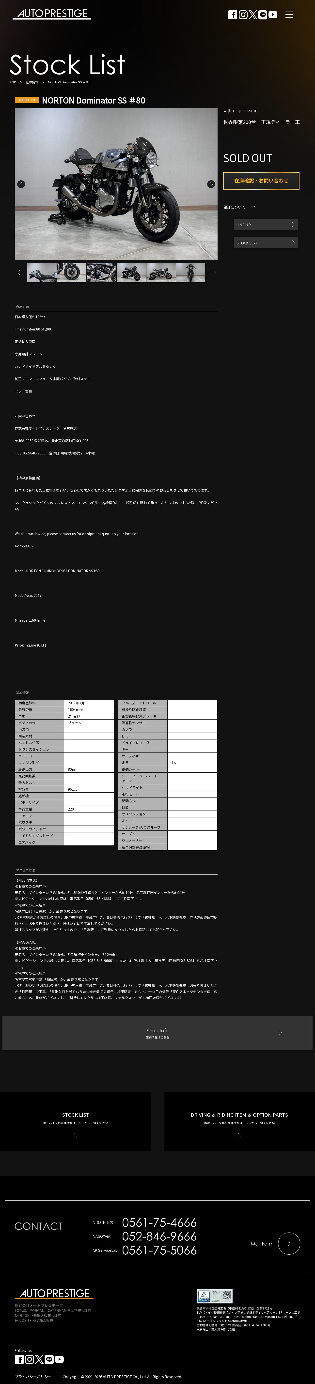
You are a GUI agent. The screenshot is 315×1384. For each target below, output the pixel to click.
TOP (13, 82)
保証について (234, 207)
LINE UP (243, 224)
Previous (21, 184)
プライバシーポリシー (33, 1376)
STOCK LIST (246, 242)
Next (211, 184)
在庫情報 (32, 82)
